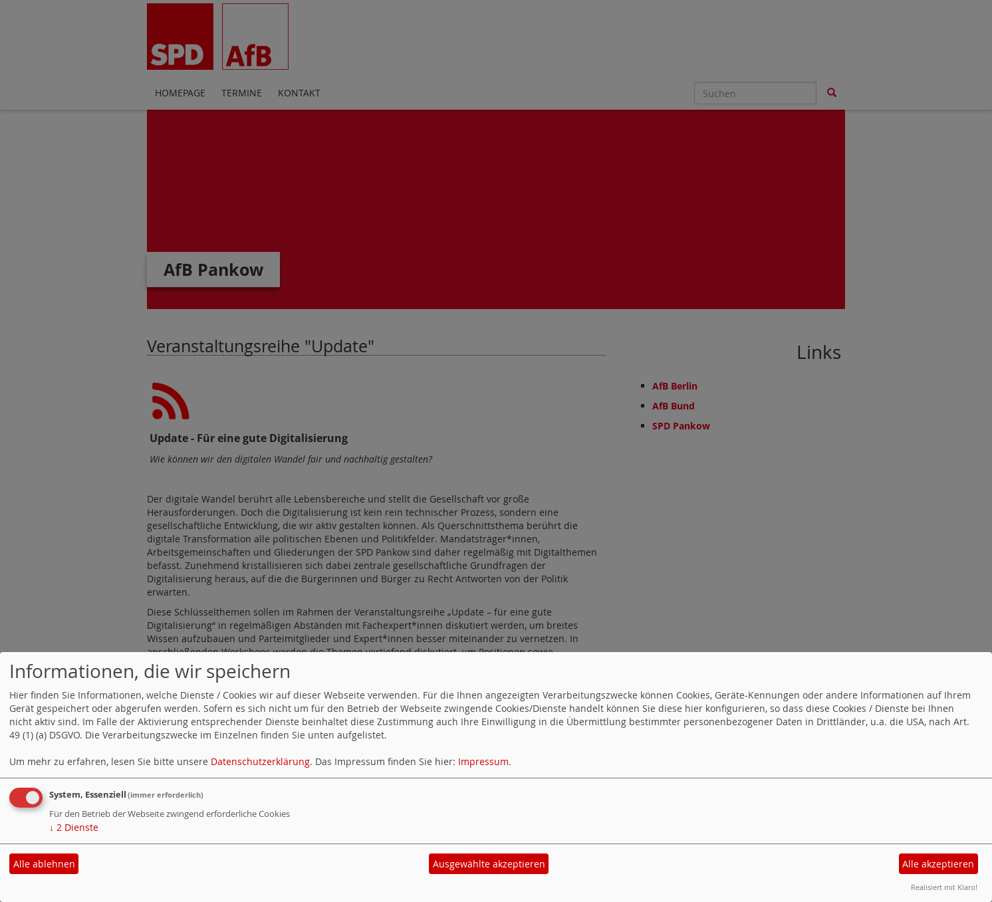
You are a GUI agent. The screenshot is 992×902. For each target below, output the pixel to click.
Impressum (483, 761)
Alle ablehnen (44, 863)
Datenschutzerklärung (260, 761)
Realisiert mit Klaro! (944, 887)
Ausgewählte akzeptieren (489, 863)
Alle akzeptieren (938, 863)
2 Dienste (73, 827)
